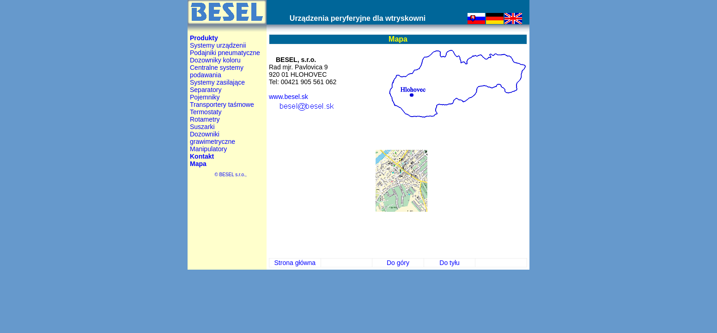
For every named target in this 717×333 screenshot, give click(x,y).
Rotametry (205, 119)
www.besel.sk (288, 96)
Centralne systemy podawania (216, 71)
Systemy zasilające (217, 82)
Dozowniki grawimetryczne (212, 137)
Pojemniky (205, 97)
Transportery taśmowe (222, 104)
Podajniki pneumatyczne (225, 52)
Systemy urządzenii (218, 45)
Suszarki (202, 126)
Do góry (398, 262)
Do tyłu (449, 262)
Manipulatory (208, 149)
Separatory (205, 89)
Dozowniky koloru (215, 60)
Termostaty (205, 112)
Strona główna (295, 262)
